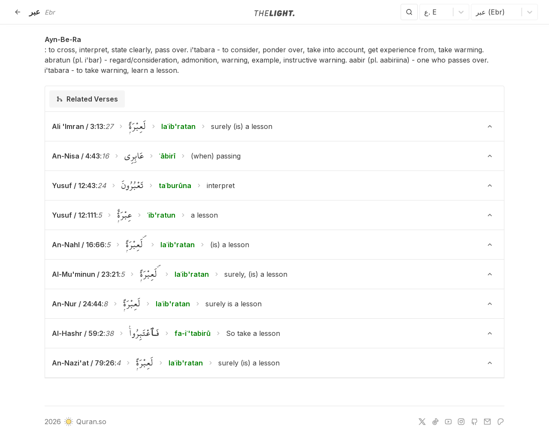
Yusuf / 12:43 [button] (74, 185)
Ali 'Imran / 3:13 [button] (77, 126)
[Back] (17, 12)
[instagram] (461, 421)
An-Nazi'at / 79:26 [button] (83, 363)
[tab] (87, 99)
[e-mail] (487, 421)
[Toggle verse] (490, 126)
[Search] (409, 12)
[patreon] (500, 421)
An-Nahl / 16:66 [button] (78, 244)
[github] (474, 421)
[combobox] (425, 12)
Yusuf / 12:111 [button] (74, 215)
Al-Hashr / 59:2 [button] (77, 333)
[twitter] (422, 421)
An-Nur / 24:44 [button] (77, 303)
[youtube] (448, 421)
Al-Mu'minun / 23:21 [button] (85, 274)
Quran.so (84, 421)
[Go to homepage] (274, 12)
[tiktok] (435, 421)
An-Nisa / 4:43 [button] (76, 156)
